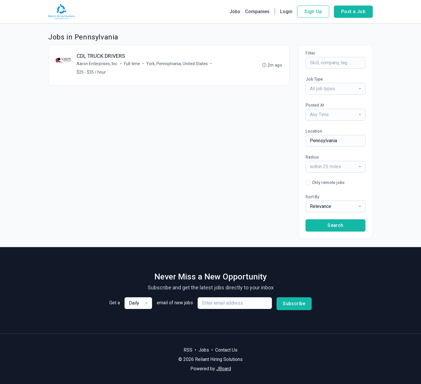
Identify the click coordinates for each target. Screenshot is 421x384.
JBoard (223, 368)
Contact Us (226, 350)
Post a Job (353, 11)
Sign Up (313, 11)
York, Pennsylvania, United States (177, 63)
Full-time (132, 63)
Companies (257, 11)
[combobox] (335, 89)
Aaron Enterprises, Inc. (97, 63)
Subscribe (294, 303)
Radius (312, 157)
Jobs (235, 11)
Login (286, 11)
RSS (188, 350)
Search (335, 225)
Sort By (312, 196)
